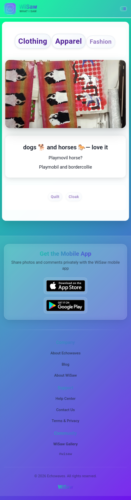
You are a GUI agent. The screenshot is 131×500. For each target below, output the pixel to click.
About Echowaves (65, 353)
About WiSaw (65, 375)
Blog (66, 364)
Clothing (32, 41)
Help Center (66, 398)
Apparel (68, 41)
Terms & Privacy (65, 421)
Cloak (74, 196)
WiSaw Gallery (65, 444)
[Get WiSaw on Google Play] (65, 305)
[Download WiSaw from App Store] (65, 285)
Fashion (101, 41)
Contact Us (65, 410)
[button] (123, 8)
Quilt (55, 196)
